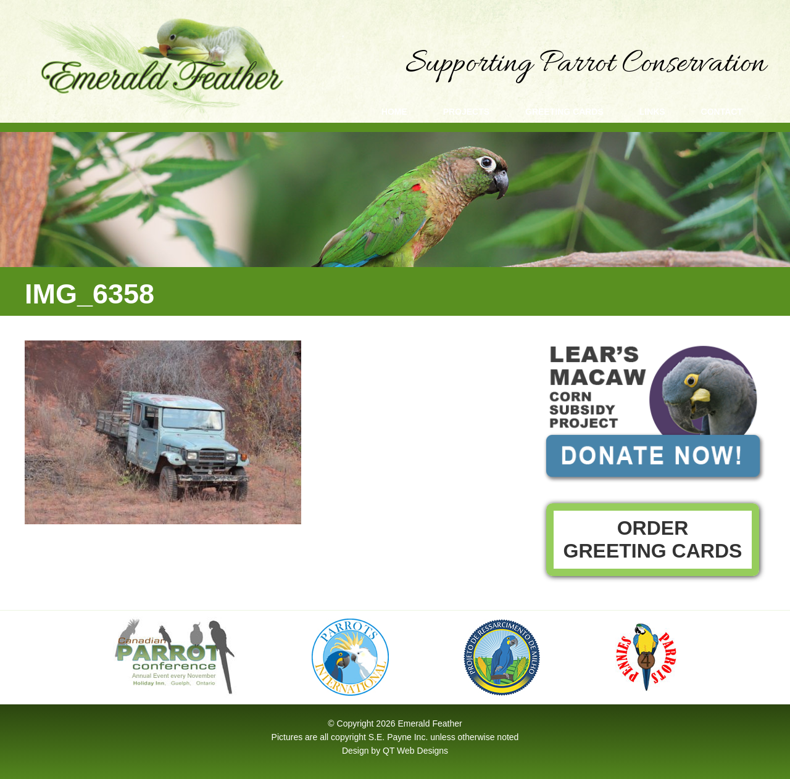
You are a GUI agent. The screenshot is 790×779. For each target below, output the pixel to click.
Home (394, 112)
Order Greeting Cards (652, 539)
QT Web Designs (415, 751)
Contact (721, 112)
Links (652, 112)
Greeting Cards (564, 112)
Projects (466, 112)
